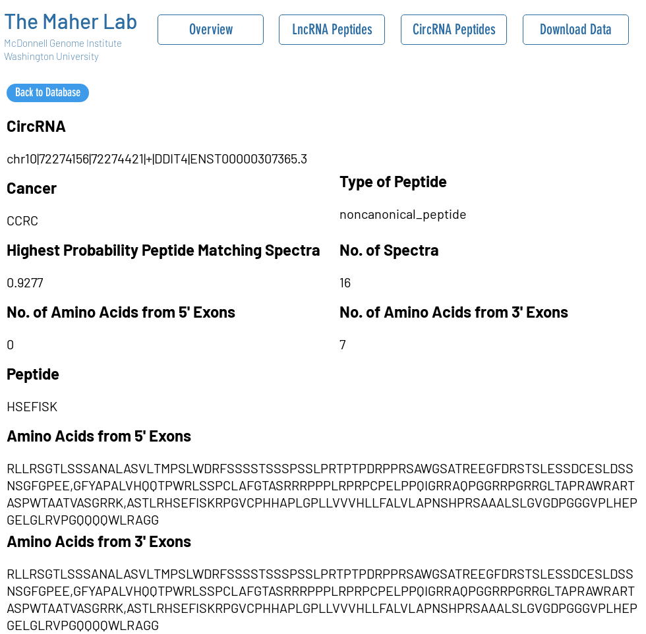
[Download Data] (576, 29)
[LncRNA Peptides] (332, 29)
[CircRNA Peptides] (454, 29)
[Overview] (211, 29)
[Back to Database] (48, 93)
